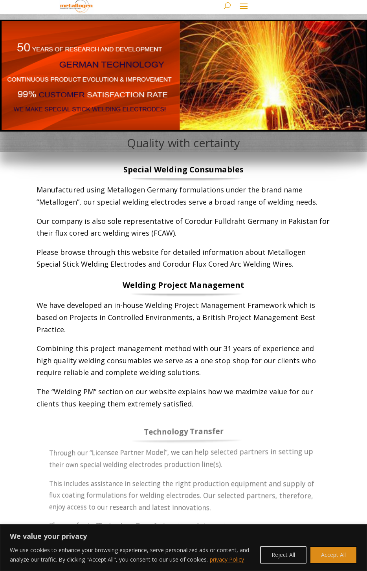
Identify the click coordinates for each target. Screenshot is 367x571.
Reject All (283, 554)
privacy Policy (227, 559)
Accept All (333, 554)
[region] (183, 547)
